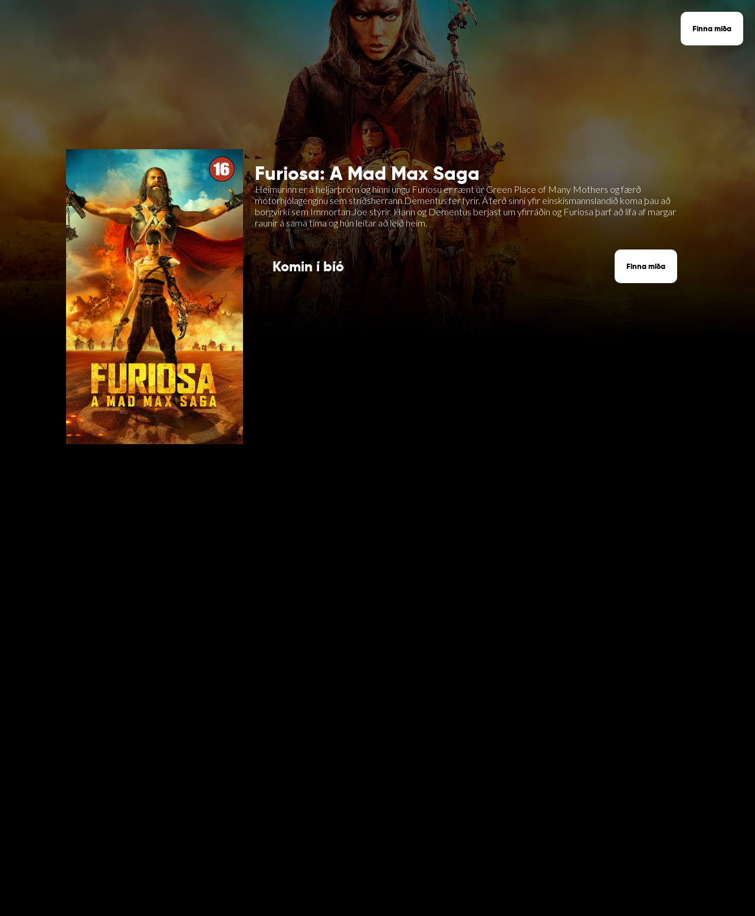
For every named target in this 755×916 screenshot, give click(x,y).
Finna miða (711, 29)
